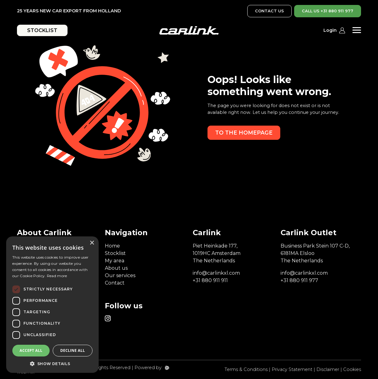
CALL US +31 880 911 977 (327, 11)
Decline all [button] (72, 350)
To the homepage (244, 132)
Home (112, 246)
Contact (115, 283)
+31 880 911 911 (210, 280)
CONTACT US (269, 11)
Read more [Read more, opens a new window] (57, 275)
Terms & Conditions (246, 369)
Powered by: (148, 367)
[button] (52, 363)
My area (114, 261)
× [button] (91, 243)
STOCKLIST (42, 30)
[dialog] (52, 304)
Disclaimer (327, 369)
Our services (120, 275)
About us (116, 268)
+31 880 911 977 (299, 280)
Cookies (352, 369)
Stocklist (115, 253)
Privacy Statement (292, 369)
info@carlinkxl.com (216, 273)
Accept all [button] (31, 350)
